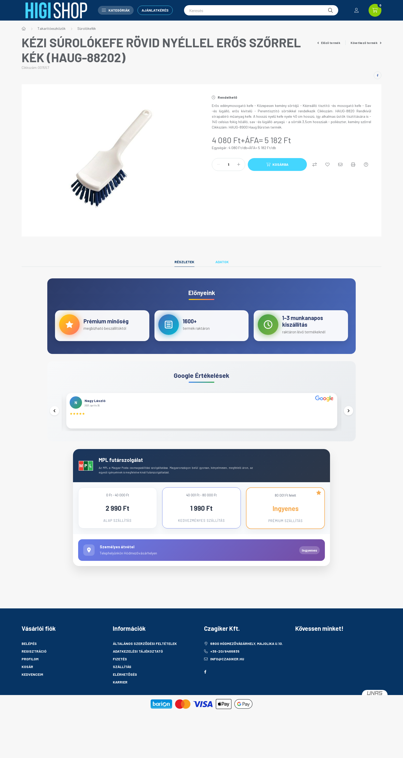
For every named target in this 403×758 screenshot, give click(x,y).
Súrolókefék (86, 28)
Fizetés (120, 678)
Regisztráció (34, 670)
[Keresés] (261, 10)
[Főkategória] (24, 28)
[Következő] (348, 421)
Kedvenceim (32, 693)
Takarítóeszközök (52, 28)
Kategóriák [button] (116, 10)
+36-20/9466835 (225, 670)
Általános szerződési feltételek (145, 663)
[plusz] (238, 164)
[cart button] (375, 10)
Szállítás (122, 686)
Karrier (120, 701)
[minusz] (218, 164)
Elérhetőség (125, 693)
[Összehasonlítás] (314, 164)
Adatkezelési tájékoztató (138, 670)
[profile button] (356, 10)
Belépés (29, 663)
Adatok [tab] (222, 262)
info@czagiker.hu (227, 678)
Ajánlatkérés (155, 10)
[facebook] (377, 75)
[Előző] (55, 421)
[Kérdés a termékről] (366, 164)
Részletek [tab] (184, 262)
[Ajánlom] (340, 164)
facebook (205, 691)
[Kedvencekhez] (327, 164)
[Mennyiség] (228, 164)
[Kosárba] (277, 164)
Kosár (27, 686)
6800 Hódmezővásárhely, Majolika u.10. (246, 663)
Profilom (30, 678)
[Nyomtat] (353, 164)
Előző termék (329, 42)
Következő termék (366, 42)
